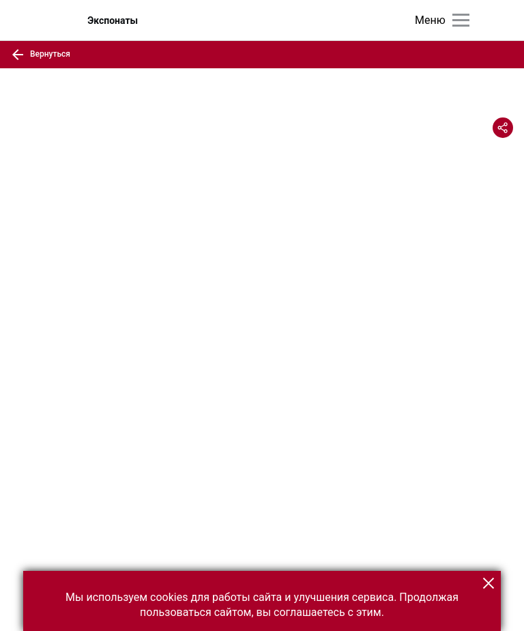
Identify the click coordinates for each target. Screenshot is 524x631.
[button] (488, 583)
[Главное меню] (461, 20)
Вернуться (40, 54)
